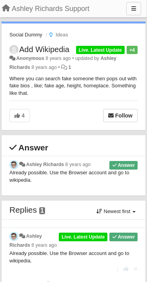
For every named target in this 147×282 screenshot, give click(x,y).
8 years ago (78, 164)
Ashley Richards (45, 164)
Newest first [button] (116, 211)
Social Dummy (25, 35)
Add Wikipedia (44, 49)
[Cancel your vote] (136, 269)
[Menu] (133, 8)
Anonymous (30, 58)
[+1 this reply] (126, 269)
